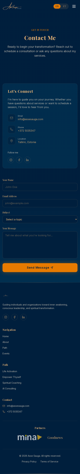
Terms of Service (49, 461)
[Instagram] (11, 160)
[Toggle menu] (74, 6)
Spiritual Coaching (12, 382)
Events (6, 353)
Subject (6, 212)
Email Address (10, 196)
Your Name (8, 180)
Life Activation (10, 371)
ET (64, 6)
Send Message (40, 267)
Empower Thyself (12, 377)
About (6, 342)
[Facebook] (19, 160)
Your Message (9, 228)
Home (6, 336)
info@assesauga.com (16, 405)
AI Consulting (9, 388)
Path (5, 347)
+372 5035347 (12, 411)
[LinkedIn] (27, 160)
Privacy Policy (29, 461)
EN (57, 6)
